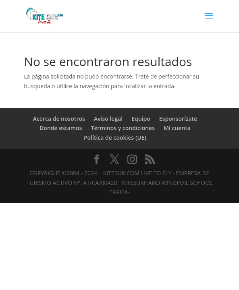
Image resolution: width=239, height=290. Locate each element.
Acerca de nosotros (59, 118)
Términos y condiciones (122, 128)
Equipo (140, 118)
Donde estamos (60, 128)
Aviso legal (108, 118)
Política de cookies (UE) (115, 137)
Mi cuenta (177, 128)
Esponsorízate (178, 118)
